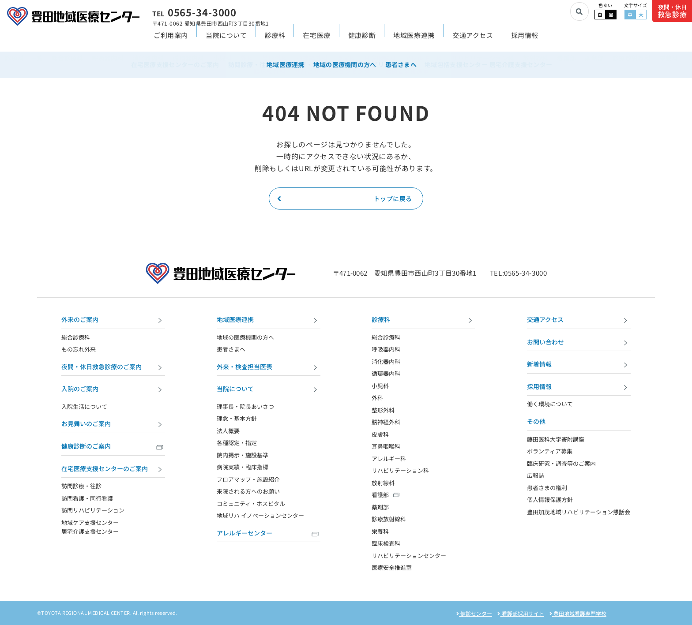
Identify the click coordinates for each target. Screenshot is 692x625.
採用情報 (524, 40)
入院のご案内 (113, 389)
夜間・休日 (672, 11)
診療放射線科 (389, 519)
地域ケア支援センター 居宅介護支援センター (90, 527)
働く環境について (550, 404)
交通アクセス (472, 40)
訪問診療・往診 (81, 486)
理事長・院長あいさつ (245, 406)
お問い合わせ (579, 342)
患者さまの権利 (547, 487)
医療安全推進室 (392, 567)
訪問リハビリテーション (92, 510)
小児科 (380, 386)
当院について (226, 40)
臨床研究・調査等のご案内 (561, 463)
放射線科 (383, 483)
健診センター (474, 613)
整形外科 (383, 410)
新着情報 (579, 365)
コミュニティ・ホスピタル (251, 503)
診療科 (275, 40)
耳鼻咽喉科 (386, 446)
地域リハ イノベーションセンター (260, 515)
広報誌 (535, 475)
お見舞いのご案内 (113, 424)
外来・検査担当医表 (268, 367)
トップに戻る (344, 198)
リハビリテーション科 (400, 470)
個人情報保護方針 (550, 499)
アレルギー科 (389, 458)
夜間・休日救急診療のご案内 (113, 367)
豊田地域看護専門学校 (577, 613)
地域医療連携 (414, 40)
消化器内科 (386, 361)
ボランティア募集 (549, 451)
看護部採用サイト (520, 613)
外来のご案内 (113, 320)
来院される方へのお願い (248, 491)
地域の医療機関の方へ (245, 337)
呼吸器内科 (386, 349)
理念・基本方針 (237, 418)
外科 (377, 397)
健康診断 (362, 40)
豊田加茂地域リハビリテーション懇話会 (578, 512)
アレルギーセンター (268, 533)
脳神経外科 (386, 422)
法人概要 (228, 431)
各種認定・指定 (237, 442)
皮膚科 (380, 434)
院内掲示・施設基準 (242, 455)
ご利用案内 (171, 40)
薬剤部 (380, 507)
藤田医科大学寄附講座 (555, 439)
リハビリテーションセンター (409, 555)
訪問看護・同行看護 (87, 498)
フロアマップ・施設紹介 (248, 479)
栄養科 (380, 531)
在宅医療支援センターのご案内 (113, 469)
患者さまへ (231, 349)
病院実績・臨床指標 (242, 467)
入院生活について (84, 406)
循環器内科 (386, 373)
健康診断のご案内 (113, 447)
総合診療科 (75, 337)
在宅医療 (316, 40)
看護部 (380, 494)
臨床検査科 (386, 543)
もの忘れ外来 (78, 349)
